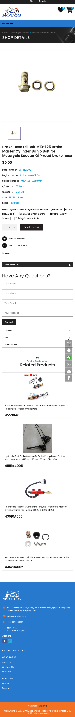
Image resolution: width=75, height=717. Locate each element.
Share (5, 253)
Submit (9, 322)
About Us (6, 662)
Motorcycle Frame (20, 32)
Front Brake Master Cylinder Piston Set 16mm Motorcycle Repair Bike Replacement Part (35, 407)
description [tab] (37, 264)
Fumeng (42, 705)
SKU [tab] (37, 337)
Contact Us (8, 667)
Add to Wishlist (13, 238)
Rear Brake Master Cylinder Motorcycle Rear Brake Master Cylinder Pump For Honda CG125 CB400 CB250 (36, 508)
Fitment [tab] (37, 330)
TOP (69, 343)
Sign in (5, 683)
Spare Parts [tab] (37, 344)
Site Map (6, 671)
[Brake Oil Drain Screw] (33, 214)
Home (5, 32)
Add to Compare (14, 245)
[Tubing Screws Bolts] (27, 218)
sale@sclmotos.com (16, 616)
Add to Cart (31, 227)
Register (6, 688)
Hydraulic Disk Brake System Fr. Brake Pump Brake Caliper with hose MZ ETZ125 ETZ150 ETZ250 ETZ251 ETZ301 (35, 458)
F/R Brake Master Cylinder (44, 32)
